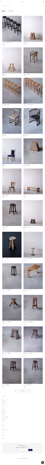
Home (3, 5)
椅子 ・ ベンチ (4, 405)
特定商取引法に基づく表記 (25, 458)
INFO (3, 432)
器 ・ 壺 (3, 410)
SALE (3, 421)
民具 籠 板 (4, 412)
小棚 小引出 (4, 401)
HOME (3, 427)
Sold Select (4, 419)
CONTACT (3, 435)
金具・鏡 (3, 414)
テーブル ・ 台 (4, 403)
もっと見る (22, 390)
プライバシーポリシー (19, 458)
